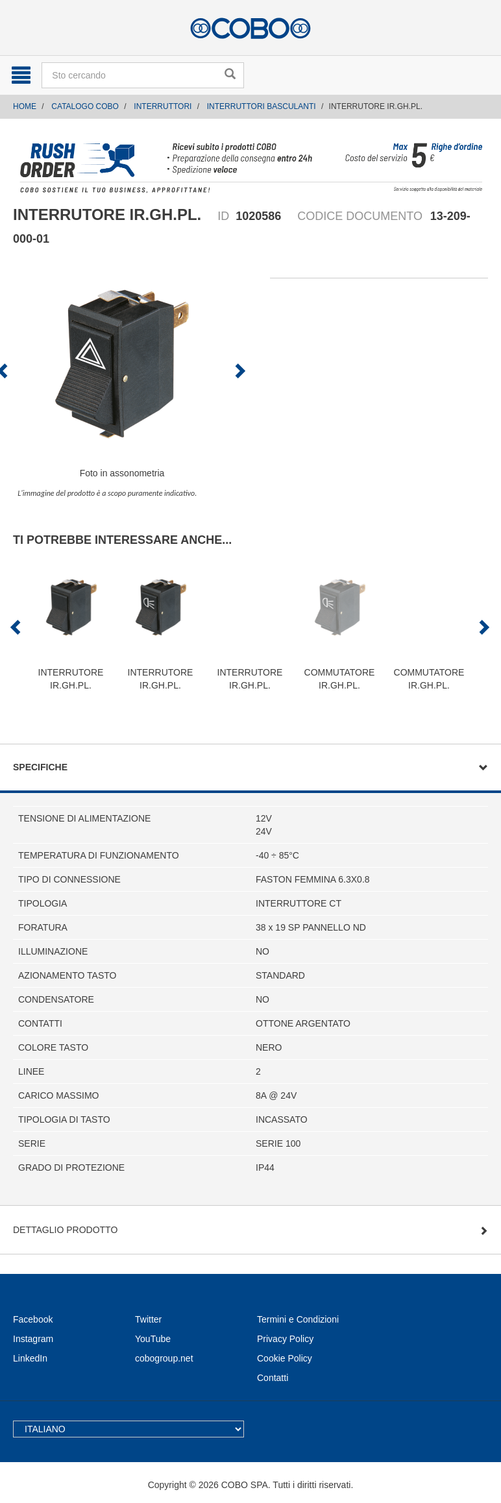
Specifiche (40, 767)
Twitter (148, 1319)
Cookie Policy (284, 1358)
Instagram (33, 1339)
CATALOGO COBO (85, 106)
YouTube (153, 1339)
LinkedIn (30, 1358)
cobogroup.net (164, 1358)
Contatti (272, 1378)
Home (24, 106)
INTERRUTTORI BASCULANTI (261, 106)
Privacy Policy (285, 1339)
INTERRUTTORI (162, 106)
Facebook (33, 1319)
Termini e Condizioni (298, 1319)
